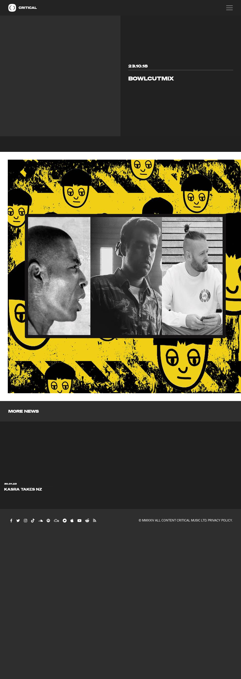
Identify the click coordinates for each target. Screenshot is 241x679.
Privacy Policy (220, 520)
